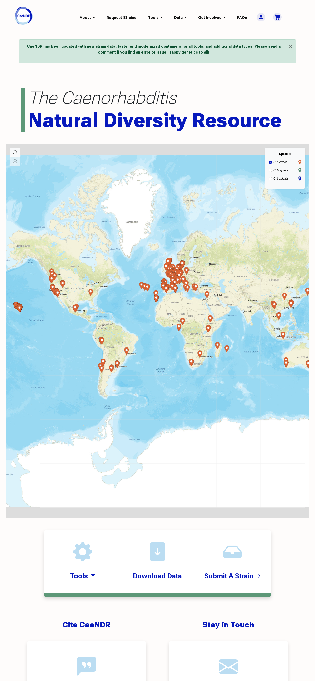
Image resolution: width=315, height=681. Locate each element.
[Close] (290, 46)
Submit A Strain (232, 576)
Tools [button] (153, 17)
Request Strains (121, 17)
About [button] (86, 17)
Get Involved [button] (210, 17)
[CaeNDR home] (24, 15)
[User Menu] (261, 17)
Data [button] (179, 17)
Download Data (157, 576)
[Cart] (277, 17)
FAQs (242, 17)
